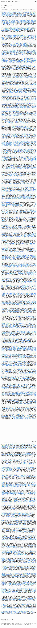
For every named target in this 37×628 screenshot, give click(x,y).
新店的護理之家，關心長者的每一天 (7, 20)
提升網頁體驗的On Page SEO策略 (8, 254)
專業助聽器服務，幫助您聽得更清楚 (21, 92)
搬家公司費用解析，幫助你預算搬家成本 (15, 236)
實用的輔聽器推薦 (17, 229)
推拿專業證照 (13, 270)
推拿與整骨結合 (5, 81)
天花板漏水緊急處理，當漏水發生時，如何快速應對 (23, 323)
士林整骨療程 (33, 317)
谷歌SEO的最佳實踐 (20, 60)
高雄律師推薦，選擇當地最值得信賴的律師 (24, 599)
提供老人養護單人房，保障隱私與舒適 (9, 21)
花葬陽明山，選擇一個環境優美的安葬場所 (19, 27)
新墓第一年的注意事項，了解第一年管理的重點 (24, 394)
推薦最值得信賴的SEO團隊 (27, 313)
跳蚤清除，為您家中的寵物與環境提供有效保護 (21, 150)
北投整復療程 (19, 416)
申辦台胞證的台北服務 (10, 13)
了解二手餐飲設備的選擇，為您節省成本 (27, 612)
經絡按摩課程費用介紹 (19, 12)
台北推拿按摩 (14, 383)
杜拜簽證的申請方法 (28, 320)
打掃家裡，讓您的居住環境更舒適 (15, 165)
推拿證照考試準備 (20, 514)
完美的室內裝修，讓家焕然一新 (6, 446)
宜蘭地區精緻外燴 (11, 225)
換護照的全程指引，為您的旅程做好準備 (17, 264)
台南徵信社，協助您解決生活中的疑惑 (15, 91)
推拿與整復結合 (3, 13)
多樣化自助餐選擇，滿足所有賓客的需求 (13, 612)
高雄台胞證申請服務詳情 (16, 127)
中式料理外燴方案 (19, 205)
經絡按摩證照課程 (32, 28)
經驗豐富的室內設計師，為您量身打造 (22, 61)
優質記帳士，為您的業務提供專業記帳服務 (20, 361)
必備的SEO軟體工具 (4, 236)
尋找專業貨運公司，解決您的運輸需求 (10, 28)
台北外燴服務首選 (23, 277)
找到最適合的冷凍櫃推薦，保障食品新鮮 (25, 167)
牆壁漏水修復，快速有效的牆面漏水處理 (12, 486)
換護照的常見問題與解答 (12, 214)
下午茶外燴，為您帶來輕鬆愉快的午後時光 (11, 72)
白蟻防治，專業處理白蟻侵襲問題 (7, 527)
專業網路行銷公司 (7, 70)
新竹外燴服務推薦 (11, 47)
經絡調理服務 (25, 118)
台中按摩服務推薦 (31, 505)
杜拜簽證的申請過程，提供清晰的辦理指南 (28, 103)
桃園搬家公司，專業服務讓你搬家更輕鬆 (23, 304)
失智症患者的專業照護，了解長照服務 (19, 198)
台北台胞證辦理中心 (23, 282)
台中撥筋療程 (19, 597)
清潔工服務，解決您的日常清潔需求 (16, 70)
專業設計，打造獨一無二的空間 (17, 237)
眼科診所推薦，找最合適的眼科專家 (26, 356)
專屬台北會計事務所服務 (27, 158)
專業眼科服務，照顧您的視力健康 (16, 52)
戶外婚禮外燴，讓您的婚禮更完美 (21, 257)
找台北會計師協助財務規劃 (17, 595)
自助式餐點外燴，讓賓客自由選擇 (23, 28)
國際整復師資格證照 (14, 613)
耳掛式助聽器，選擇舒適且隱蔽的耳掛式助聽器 (28, 110)
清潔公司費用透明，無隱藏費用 (22, 29)
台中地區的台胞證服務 (14, 199)
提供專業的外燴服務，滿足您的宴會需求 (12, 35)
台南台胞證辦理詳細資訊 (18, 14)
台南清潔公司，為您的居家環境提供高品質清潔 (23, 338)
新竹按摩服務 (5, 493)
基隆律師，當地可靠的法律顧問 (13, 81)
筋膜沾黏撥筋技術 (11, 122)
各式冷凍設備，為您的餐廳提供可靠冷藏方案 (11, 485)
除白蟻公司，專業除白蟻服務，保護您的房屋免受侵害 (24, 62)
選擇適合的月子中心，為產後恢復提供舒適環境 (23, 163)
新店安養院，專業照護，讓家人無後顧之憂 (17, 15)
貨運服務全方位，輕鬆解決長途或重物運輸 (22, 134)
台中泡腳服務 (21, 588)
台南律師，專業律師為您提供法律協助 (24, 54)
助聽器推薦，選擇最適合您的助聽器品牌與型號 (14, 539)
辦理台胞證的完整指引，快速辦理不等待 (10, 603)
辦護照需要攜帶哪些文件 (8, 30)
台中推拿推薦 (14, 36)
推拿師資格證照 (25, 448)
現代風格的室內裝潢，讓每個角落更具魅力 (14, 121)
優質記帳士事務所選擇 (26, 66)
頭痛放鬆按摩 (6, 93)
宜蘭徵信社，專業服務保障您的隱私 (19, 290)
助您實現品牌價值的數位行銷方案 (29, 128)
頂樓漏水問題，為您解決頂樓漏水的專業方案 (24, 294)
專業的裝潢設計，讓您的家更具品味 (23, 36)
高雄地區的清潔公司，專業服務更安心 (9, 190)
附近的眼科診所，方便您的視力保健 (25, 72)
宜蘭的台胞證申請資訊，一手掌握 (24, 485)
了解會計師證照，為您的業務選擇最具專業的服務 (19, 107)
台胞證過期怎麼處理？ (15, 22)
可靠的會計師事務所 (26, 220)
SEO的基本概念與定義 (19, 403)
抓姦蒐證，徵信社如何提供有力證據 (8, 12)
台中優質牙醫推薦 (28, 285)
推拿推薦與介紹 (13, 96)
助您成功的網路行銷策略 (20, 34)
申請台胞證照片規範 (5, 551)
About (35, 1)
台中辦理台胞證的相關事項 (10, 134)
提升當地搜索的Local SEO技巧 (9, 323)
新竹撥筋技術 (18, 289)
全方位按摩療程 (16, 42)
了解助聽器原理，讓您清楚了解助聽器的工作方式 (25, 65)
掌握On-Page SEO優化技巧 (29, 267)
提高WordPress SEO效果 (6, 537)
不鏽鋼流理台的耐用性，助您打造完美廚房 (25, 459)
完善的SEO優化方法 (9, 470)
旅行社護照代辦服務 (18, 146)
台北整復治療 (25, 38)
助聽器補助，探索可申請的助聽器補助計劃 (21, 217)
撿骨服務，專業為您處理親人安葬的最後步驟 (25, 265)
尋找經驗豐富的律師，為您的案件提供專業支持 (17, 332)
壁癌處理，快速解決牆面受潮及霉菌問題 (16, 216)
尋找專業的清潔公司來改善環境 (30, 517)
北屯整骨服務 (22, 251)
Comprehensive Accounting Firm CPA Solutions (15, 114)
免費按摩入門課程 (32, 61)
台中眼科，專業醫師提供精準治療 (20, 211)
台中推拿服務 (17, 111)
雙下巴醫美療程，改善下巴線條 (26, 342)
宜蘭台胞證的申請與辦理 (9, 285)
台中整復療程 (24, 524)
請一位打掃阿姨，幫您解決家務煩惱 (8, 80)
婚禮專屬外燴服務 (31, 476)
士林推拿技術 (22, 181)
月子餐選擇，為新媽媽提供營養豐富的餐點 (11, 84)
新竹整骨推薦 (30, 535)
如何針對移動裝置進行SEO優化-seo (10, 1)
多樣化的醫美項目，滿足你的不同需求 (16, 51)
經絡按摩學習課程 (32, 226)
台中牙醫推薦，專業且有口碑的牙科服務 (15, 313)
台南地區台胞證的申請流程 (11, 273)
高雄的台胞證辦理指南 (21, 603)
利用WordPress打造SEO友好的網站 (19, 393)
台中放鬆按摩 (24, 58)
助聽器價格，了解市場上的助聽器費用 (19, 20)
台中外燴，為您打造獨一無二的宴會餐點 (12, 251)
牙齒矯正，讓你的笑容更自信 (22, 21)
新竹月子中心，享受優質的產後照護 (25, 22)
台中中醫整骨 (13, 209)
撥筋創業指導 (21, 311)
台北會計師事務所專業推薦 (6, 482)
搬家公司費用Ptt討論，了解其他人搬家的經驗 (25, 584)
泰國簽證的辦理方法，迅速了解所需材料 (17, 378)
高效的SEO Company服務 (29, 93)
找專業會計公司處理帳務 (10, 303)
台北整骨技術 (17, 202)
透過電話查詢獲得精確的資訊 (24, 301)
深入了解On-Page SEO (10, 258)
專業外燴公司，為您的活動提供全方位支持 (27, 161)
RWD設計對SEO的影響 (27, 51)
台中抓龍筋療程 (31, 210)
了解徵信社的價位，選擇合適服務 (19, 197)
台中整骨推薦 (20, 149)
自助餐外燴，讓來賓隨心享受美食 (12, 167)
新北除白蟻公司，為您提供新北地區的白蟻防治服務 (24, 194)
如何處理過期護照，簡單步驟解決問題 (19, 183)
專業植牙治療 (12, 157)
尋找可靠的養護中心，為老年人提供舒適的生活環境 (15, 85)
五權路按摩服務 (15, 386)
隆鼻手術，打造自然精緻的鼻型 (11, 60)
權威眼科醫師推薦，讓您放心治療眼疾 (13, 342)
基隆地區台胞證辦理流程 (16, 446)
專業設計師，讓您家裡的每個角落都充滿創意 (16, 187)
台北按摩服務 (24, 136)
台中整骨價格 (23, 184)
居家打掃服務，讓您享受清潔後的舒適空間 (9, 546)
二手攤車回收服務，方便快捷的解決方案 (12, 565)
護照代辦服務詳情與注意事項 (29, 190)
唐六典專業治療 (12, 153)
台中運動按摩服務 (23, 126)
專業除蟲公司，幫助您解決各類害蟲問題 (10, 599)
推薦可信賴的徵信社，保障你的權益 (15, 611)
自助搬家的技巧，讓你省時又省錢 (16, 168)
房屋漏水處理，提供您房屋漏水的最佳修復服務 (20, 578)
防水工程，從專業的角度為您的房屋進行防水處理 (18, 551)
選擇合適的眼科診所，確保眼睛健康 (15, 293)
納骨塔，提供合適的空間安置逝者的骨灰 (22, 226)
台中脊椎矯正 (24, 287)
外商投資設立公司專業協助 (25, 516)
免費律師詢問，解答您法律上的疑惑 (15, 68)
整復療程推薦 (25, 460)
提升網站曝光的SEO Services (28, 328)
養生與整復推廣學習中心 (20, 190)
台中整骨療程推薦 (17, 566)
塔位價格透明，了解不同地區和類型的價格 (27, 35)
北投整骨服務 (24, 173)
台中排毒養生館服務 (4, 328)
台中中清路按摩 (6, 171)
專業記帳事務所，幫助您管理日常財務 (12, 76)
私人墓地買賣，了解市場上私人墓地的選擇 (9, 388)
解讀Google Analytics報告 (5, 444)
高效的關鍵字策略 (19, 456)
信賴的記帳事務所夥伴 (7, 107)
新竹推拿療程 (8, 234)
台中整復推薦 (17, 471)
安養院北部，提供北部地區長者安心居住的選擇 (9, 104)
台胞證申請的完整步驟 (6, 92)
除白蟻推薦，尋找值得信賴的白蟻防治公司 (8, 394)
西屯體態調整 (14, 326)
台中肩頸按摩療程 (27, 378)
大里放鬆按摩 (29, 198)
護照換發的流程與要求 (7, 243)
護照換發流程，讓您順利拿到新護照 (23, 520)
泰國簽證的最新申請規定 (28, 159)
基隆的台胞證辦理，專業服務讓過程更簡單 (18, 89)
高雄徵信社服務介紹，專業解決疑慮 (27, 392)
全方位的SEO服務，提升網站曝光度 (23, 562)
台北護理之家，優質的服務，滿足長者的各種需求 (11, 345)
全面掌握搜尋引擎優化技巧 (17, 583)
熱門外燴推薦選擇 (13, 444)
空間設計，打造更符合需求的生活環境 (16, 316)
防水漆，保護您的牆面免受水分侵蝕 (17, 145)
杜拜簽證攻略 (12, 92)
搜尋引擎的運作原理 (12, 171)
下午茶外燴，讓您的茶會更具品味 (10, 294)
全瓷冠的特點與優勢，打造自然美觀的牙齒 (26, 76)
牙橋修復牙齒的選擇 (28, 292)
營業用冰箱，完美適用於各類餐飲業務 (14, 186)
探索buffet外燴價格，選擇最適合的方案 (22, 44)
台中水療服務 (10, 361)
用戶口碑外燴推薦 (15, 30)
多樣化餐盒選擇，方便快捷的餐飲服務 (9, 100)
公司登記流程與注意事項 (16, 500)
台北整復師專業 (17, 401)
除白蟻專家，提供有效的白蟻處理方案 (22, 43)
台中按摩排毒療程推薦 (30, 474)
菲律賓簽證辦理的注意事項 (30, 290)
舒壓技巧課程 (18, 103)
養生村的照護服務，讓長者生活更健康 (29, 12)
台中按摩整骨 (23, 463)
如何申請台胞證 (8, 89)
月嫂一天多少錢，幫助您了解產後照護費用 (18, 45)
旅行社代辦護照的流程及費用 (29, 59)
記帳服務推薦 (17, 161)
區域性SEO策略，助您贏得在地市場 (15, 218)
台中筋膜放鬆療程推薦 (31, 560)
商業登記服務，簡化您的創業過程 (19, 305)
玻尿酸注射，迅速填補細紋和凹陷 (14, 110)
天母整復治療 (13, 249)
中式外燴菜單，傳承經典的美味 (23, 88)
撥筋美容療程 (7, 165)
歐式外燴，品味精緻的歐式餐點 (28, 396)
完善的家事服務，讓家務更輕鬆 (27, 539)
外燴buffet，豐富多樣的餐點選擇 (23, 386)
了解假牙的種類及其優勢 (17, 66)
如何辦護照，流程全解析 (13, 54)
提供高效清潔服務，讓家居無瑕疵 (10, 574)
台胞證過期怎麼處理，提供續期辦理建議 (22, 77)
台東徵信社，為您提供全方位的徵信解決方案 (14, 118)
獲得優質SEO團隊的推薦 (6, 22)
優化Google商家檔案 (30, 151)
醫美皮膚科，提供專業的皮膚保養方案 (28, 236)
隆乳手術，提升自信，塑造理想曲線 (29, 415)
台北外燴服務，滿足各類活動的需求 (7, 280)
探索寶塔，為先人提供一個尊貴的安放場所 (8, 257)
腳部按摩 (28, 112)
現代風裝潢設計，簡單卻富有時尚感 (29, 19)
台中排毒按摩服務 (7, 408)
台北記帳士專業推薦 (22, 239)
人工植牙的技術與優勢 (11, 275)
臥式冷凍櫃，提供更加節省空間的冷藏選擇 (8, 589)
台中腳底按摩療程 (25, 46)
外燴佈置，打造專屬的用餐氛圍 (30, 243)
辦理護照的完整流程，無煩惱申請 (18, 492)
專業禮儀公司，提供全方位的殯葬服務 (25, 475)
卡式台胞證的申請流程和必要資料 (6, 302)
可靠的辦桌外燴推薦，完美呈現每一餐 (9, 23)
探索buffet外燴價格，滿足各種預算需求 (18, 513)
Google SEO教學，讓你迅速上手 (26, 144)
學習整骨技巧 (29, 417)
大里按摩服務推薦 (33, 301)
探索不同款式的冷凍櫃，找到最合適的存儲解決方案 (24, 273)
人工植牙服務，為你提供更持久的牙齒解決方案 (20, 266)
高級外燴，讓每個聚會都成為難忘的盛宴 (23, 96)
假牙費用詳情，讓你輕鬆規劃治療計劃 (19, 125)
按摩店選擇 (22, 547)
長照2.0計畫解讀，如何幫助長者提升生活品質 (14, 524)
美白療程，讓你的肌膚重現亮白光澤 (16, 396)
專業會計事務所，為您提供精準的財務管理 (13, 184)
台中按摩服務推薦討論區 (18, 369)
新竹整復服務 (4, 567)
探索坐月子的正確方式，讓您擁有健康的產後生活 (17, 286)
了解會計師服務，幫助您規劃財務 (26, 604)
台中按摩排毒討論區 (15, 233)
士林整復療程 (4, 144)
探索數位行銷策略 (30, 21)
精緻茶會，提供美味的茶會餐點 (30, 187)
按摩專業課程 (3, 134)
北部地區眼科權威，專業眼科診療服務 (20, 115)
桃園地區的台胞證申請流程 (29, 305)
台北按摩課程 (3, 220)
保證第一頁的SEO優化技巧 (25, 186)
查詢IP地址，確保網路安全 (31, 373)
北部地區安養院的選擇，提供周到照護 (15, 179)
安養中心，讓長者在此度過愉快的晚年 (18, 243)
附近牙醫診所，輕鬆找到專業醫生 (29, 593)
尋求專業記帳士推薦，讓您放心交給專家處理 (22, 363)
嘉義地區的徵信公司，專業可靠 (16, 136)
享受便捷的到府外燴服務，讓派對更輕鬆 (22, 157)
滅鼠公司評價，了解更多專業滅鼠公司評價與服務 (14, 278)
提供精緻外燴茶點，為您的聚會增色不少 (26, 196)
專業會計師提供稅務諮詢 (11, 385)
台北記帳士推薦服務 (12, 50)
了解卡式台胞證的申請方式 (14, 262)
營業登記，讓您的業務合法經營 (11, 530)
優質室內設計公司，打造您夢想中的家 (7, 560)
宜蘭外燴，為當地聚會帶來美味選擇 (29, 14)
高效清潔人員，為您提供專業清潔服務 (9, 61)
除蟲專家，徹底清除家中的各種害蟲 (8, 559)
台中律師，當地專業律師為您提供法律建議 (13, 126)
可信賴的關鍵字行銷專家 (26, 611)
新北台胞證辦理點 (6, 248)
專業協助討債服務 (14, 576)
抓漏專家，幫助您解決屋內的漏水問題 (9, 44)
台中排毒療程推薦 (26, 453)
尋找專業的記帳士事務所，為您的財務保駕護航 (9, 416)
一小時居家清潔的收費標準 (9, 99)
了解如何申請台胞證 (20, 388)
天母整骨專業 (33, 279)
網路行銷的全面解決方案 (30, 45)
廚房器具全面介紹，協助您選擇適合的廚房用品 (13, 354)
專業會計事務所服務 (4, 188)
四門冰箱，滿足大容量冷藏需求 (23, 272)
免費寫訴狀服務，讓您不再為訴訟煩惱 (19, 355)
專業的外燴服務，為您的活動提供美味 (20, 151)
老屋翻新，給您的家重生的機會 (7, 290)
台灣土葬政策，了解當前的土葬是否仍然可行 (25, 123)
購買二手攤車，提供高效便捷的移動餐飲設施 (23, 100)
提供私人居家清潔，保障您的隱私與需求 (29, 256)
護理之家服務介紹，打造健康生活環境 (21, 255)
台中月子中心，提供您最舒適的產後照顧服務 (21, 106)
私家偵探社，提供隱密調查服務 (9, 348)
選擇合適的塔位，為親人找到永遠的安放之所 (25, 281)
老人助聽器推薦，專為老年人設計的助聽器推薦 (19, 349)
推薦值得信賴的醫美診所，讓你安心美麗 (23, 214)
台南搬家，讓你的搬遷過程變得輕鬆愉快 (26, 472)
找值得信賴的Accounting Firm (25, 175)
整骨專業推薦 (29, 24)
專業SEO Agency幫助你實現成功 (22, 384)
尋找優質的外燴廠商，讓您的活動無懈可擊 (23, 574)
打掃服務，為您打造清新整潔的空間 (25, 81)
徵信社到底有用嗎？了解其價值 (22, 467)
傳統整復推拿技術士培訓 (27, 582)
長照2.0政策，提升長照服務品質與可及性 (15, 468)
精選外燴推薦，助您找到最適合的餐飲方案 (17, 368)
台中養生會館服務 (25, 68)
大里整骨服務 (23, 142)
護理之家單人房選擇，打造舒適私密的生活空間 (17, 93)
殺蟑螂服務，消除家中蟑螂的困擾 (18, 141)
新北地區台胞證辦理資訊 (10, 37)
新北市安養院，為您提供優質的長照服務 (10, 333)
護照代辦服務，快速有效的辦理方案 (15, 448)
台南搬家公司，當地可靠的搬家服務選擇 (18, 315)
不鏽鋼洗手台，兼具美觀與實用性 (14, 175)
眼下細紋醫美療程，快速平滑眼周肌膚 (28, 133)
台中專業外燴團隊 (18, 559)
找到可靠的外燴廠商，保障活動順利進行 (23, 502)
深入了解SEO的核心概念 (27, 514)
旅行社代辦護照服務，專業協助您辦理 (9, 467)
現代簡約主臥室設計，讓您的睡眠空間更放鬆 (13, 142)
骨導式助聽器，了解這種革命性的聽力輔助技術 (27, 84)
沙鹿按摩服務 (21, 358)
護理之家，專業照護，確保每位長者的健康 (28, 559)
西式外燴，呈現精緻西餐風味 (31, 327)
